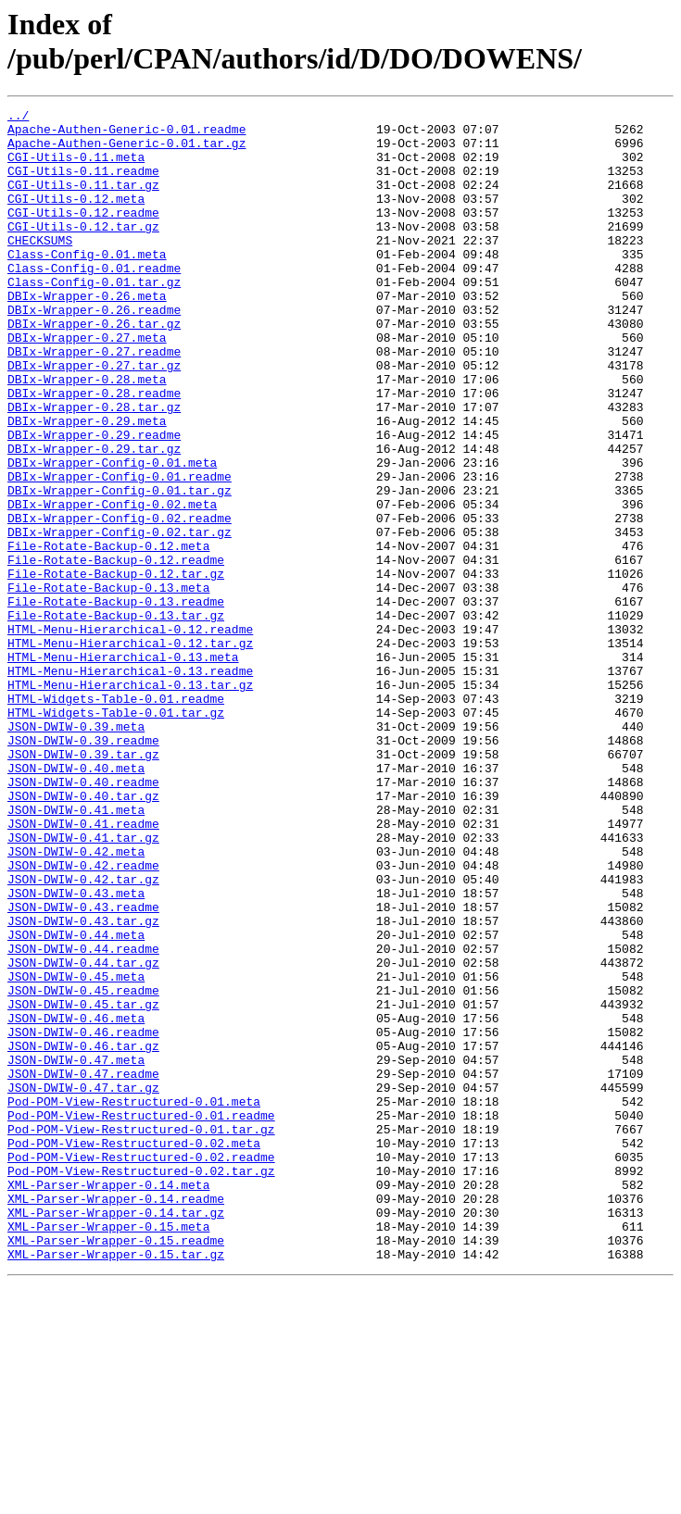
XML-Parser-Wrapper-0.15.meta (108, 1451)
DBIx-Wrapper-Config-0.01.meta (112, 534)
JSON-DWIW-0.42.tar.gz (83, 1034)
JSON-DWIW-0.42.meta (76, 1001)
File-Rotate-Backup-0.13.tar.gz (115, 717)
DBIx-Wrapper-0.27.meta (87, 384)
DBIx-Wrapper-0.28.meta (87, 434)
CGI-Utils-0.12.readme (83, 234)
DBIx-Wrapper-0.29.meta (87, 484)
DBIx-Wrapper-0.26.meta (87, 334)
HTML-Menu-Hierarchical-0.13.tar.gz (130, 801)
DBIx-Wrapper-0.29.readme (94, 501)
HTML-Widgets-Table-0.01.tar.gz (115, 834)
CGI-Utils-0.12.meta (76, 217)
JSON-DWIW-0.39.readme (83, 867)
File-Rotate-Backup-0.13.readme (115, 701)
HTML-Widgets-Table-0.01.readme (115, 817)
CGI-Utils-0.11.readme (83, 184)
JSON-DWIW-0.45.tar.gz (83, 1184)
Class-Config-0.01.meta (87, 284)
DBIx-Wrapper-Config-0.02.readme (119, 601)
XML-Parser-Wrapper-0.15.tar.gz (115, 1484)
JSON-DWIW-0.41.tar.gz (83, 984)
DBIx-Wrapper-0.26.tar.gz (94, 367)
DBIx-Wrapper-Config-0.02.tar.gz (119, 617)
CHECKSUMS (39, 267)
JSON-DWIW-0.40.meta (76, 901)
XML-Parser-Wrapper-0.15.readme (115, 1467)
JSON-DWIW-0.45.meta (76, 1151)
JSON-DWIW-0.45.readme (83, 1167)
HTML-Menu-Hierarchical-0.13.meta (123, 767)
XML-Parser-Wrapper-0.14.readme (115, 1417)
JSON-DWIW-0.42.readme (83, 1017)
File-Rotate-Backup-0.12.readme (115, 651)
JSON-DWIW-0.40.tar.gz (83, 934)
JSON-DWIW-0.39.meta (76, 851)
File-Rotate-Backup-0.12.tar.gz (115, 667)
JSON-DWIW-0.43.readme (83, 1067)
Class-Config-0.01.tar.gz (94, 317)
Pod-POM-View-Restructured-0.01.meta (133, 1301)
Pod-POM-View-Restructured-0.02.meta (133, 1351)
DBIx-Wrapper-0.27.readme (94, 401)
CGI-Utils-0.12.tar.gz (83, 251)
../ (18, 117)
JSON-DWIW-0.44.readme (83, 1117)
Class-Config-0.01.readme (94, 301)
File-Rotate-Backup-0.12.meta (108, 634)
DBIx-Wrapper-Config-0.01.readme (119, 551)
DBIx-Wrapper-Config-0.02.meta (112, 584)
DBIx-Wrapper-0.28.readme (94, 451)
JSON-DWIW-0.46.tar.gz (83, 1234)
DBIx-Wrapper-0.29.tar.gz (94, 517)
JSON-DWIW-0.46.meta (76, 1201)
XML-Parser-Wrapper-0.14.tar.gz (115, 1434)
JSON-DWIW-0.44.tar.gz (83, 1134)
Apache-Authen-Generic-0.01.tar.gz (126, 151)
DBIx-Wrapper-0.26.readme (94, 351)
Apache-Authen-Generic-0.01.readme (126, 134)
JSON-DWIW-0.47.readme (83, 1267)
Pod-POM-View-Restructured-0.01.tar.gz (141, 1334)
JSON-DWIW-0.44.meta (76, 1101)
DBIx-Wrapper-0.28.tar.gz (94, 467)
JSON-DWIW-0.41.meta (76, 951)
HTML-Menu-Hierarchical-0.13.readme (130, 784)
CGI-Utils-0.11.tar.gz (83, 201)
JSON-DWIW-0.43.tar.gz (83, 1084)
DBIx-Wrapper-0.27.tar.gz (94, 417)
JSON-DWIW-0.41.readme (83, 967)
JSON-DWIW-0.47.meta (76, 1251)
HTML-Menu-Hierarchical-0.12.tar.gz (130, 751)
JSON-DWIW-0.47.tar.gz (83, 1284)
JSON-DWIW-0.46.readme (83, 1217)
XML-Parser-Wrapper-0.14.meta (108, 1401)
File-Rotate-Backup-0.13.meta (108, 684)
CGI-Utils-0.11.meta (76, 167)
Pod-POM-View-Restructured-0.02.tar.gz (141, 1384)
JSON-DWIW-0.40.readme (83, 917)
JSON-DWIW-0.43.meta (76, 1051)
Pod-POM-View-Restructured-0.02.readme (141, 1367)
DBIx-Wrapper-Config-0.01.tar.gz (119, 567)
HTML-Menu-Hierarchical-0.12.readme (130, 734)
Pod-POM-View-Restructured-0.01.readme (141, 1317)
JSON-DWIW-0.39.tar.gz (83, 884)
